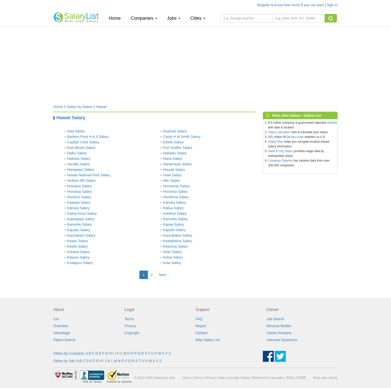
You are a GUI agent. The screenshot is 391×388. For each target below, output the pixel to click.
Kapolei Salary (174, 230)
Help (221, 378)
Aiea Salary (76, 131)
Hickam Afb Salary (81, 181)
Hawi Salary (172, 175)
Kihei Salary (172, 252)
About (187, 378)
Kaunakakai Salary (177, 235)
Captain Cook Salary (83, 142)
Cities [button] (197, 18)
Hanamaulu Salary (177, 164)
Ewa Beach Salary (81, 148)
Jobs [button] (173, 18)
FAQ (199, 319)
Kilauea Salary (78, 257)
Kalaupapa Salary (81, 219)
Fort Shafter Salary (178, 148)
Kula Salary (172, 263)
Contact (201, 333)
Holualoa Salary (79, 186)
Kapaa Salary (173, 224)
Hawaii (101, 107)
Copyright (131, 333)
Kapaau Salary (78, 230)
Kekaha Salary (78, 252)
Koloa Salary (173, 257)
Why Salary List (208, 340)
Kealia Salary (77, 246)
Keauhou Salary (175, 246)
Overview (60, 326)
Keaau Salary (77, 241)
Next (162, 275)
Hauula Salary (174, 170)
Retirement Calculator (268, 378)
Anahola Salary (175, 131)
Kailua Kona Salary (82, 213)
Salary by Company (68, 353)
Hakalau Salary (175, 153)
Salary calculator (279, 132)
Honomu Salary (79, 197)
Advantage (61, 333)
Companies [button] (144, 18)
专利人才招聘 (296, 378)
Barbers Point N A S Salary (88, 137)
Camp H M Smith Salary (181, 137)
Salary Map (275, 141)
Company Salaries (280, 160)
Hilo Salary (171, 181)
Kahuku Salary (174, 202)
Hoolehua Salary (176, 197)
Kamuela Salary (175, 219)
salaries (332, 122)
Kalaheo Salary (175, 213)
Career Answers (279, 333)
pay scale (297, 137)
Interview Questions (282, 340)
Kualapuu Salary (80, 263)
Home (116, 18)
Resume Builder (279, 326)
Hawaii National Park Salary (88, 175)
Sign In (332, 5)
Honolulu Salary (175, 192)
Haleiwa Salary (78, 159)
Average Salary (238, 378)
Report (201, 326)
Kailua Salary (173, 208)
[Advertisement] (195, 63)
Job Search (275, 319)
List (56, 319)
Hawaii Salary (70, 117)
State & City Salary (280, 151)
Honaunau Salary (176, 186)
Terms (129, 319)
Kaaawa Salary (79, 202)
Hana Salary (172, 159)
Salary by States (79, 107)
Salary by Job (64, 361)
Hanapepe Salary (80, 170)
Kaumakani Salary (81, 235)
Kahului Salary (78, 208)
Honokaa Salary (79, 192)
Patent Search (64, 340)
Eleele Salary (173, 142)
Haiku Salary (77, 153)
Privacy (130, 326)
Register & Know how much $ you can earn (291, 5)
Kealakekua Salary (177, 241)
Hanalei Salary (78, 164)
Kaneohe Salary (79, 224)
